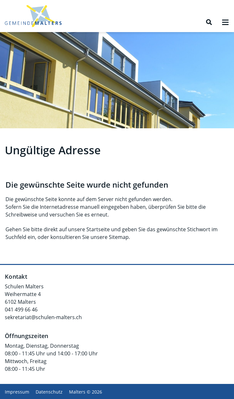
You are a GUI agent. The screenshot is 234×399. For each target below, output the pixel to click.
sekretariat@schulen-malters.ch (43, 317)
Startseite (98, 229)
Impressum (17, 392)
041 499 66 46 (21, 309)
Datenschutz (49, 392)
